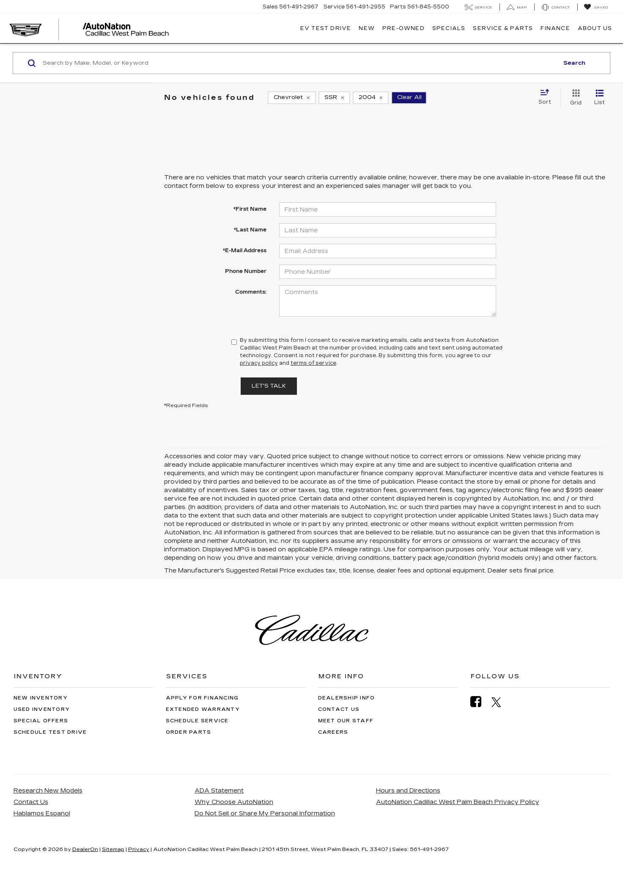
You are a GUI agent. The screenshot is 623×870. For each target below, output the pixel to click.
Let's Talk (269, 386)
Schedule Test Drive (50, 732)
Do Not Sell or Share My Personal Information (265, 813)
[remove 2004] (371, 97)
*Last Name (250, 230)
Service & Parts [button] (503, 28)
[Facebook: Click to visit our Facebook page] (480, 702)
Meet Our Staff (346, 721)
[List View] (599, 98)
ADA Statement (219, 790)
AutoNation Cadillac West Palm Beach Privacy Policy (457, 802)
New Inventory (41, 698)
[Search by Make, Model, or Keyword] (299, 63)
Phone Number (245, 271)
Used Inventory (42, 709)
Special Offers (41, 721)
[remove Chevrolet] (292, 97)
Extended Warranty (203, 709)
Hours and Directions (408, 790)
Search (574, 63)
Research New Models (48, 790)
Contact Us (339, 709)
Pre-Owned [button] (403, 28)
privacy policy (259, 363)
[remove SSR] (334, 97)
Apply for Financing (202, 698)
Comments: (250, 292)
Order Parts (188, 732)
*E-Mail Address (244, 250)
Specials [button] (449, 28)
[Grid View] (574, 98)
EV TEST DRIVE (325, 28)
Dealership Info (346, 698)
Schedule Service (197, 721)
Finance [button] (555, 28)
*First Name (249, 209)
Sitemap (113, 849)
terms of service (313, 363)
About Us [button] (595, 28)
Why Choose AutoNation (234, 802)
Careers (333, 732)
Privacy (138, 849)
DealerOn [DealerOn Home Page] (85, 849)
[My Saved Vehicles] (595, 7)
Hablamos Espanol (42, 813)
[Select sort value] (547, 97)
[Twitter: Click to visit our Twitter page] (500, 702)
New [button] (367, 28)
